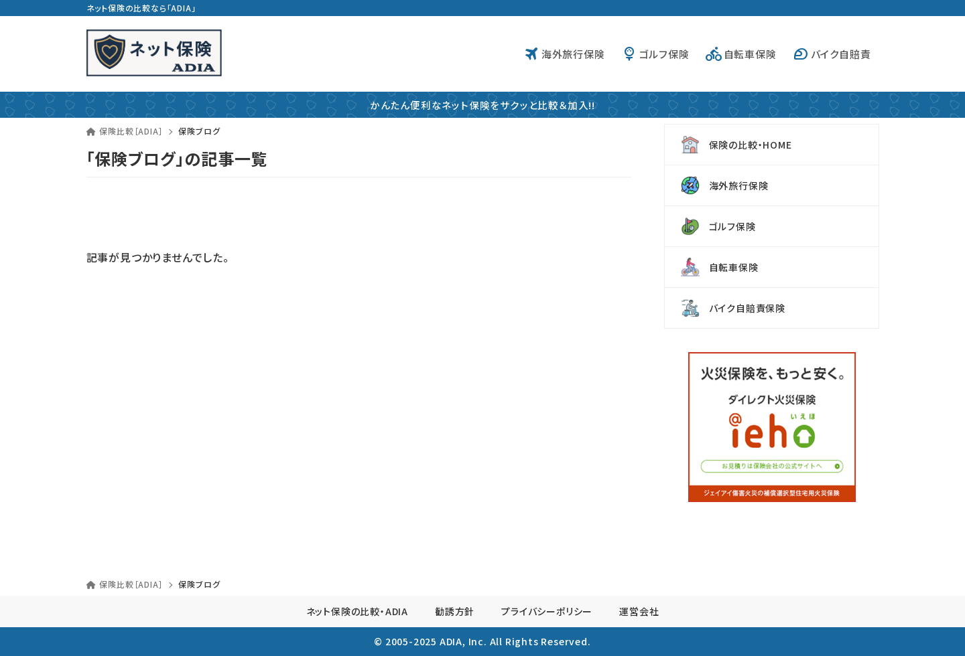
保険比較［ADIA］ (125, 131)
